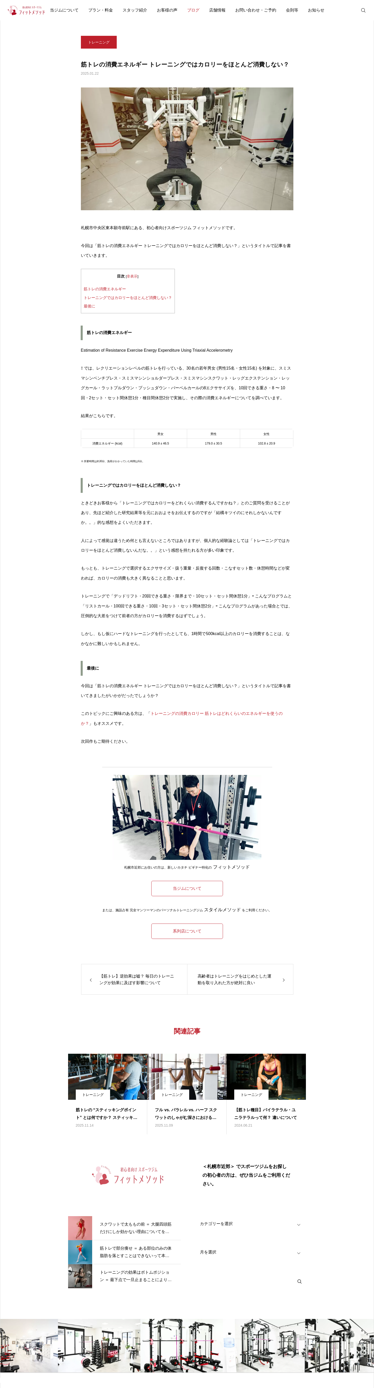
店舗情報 (217, 10)
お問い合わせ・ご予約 (255, 10)
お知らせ (316, 10)
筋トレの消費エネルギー (105, 289)
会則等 (292, 10)
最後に (89, 306)
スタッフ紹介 (135, 10)
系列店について (187, 931)
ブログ (193, 10)
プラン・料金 (100, 10)
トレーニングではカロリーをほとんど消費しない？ (128, 297)
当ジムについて (64, 10)
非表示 (132, 276)
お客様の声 (167, 10)
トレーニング (99, 46)
